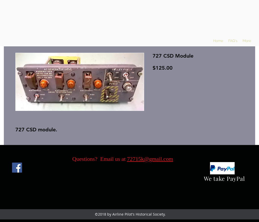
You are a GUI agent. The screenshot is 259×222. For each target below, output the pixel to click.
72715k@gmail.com (150, 159)
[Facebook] (17, 168)
